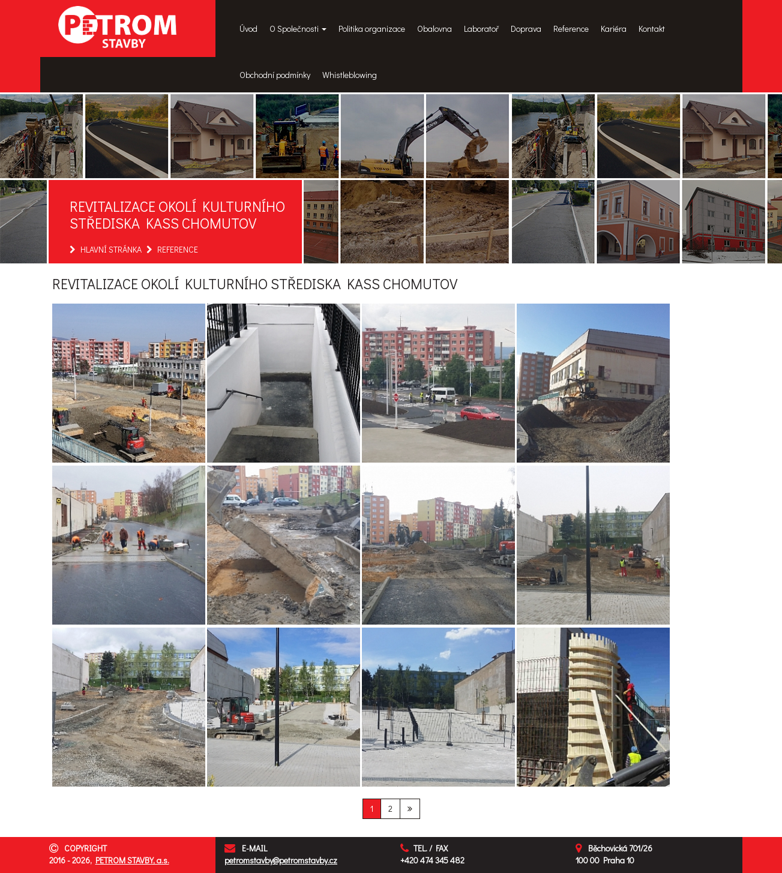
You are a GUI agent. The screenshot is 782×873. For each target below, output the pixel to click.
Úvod (248, 28)
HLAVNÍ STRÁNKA (111, 249)
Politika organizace (371, 28)
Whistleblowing (349, 74)
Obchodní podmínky (274, 74)
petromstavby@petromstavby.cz (280, 860)
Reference (571, 28)
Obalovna (434, 28)
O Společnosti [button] (297, 28)
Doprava (526, 28)
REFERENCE (177, 249)
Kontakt (652, 28)
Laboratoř (481, 28)
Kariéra (614, 28)
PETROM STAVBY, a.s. (132, 860)
